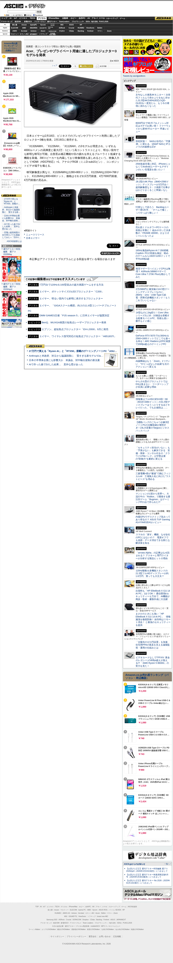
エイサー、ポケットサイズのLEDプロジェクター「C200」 (71, 291)
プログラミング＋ (101, 923)
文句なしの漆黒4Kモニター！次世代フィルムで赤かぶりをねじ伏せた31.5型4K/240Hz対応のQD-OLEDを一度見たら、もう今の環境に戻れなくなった (153, 100)
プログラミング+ (78, 21)
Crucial (71, 28)
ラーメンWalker (34, 929)
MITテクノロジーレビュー (110, 926)
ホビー (73, 18)
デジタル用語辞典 (82, 926)
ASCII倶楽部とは (14, 241)
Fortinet (90, 31)
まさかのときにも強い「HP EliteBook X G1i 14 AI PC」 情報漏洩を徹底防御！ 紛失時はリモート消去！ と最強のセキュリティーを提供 (153, 619)
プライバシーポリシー (76, 936)
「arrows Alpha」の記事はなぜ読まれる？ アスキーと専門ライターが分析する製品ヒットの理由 (153, 555)
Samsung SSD (52, 920)
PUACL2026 (103, 21)
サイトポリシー (57, 936)
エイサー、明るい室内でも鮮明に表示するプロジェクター (71, 298)
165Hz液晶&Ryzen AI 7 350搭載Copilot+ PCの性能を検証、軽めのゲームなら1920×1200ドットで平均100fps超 (153, 254)
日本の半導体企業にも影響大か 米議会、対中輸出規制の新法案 (64, 360)
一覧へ (167, 864)
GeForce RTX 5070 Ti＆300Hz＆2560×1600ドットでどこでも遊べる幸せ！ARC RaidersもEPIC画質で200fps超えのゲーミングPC (153, 339)
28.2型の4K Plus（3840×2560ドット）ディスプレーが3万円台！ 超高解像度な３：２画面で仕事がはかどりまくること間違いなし (153, 185)
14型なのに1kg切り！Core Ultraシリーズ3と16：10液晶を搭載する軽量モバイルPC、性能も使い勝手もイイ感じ (152, 316)
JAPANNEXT (33, 34)
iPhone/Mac (53, 18)
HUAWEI (81, 28)
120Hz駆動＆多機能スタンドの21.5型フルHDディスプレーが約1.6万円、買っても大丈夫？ (152, 573)
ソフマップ (43, 34)
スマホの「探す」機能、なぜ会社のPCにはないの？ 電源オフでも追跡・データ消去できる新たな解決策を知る (153, 538)
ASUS (71, 25)
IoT (15, 18)
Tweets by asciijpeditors (134, 76)
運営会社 (92, 936)
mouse (24, 25)
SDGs (88, 21)
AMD (24, 28)
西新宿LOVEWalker (78, 929)
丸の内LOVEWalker (122, 929)
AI (11, 18)
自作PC (82, 18)
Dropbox (62, 31)
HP (81, 25)
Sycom (43, 25)
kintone (34, 31)
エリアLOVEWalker (49, 929)
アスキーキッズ (6, 21)
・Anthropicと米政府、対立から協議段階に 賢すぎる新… (11, 209)
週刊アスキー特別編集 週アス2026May (11, 251)
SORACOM (77, 920)
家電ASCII (28, 21)
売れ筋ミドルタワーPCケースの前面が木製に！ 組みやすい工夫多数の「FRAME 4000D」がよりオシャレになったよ (153, 231)
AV (88, 18)
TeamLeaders (64, 21)
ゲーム (122, 18)
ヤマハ (99, 31)
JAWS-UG (66, 913)
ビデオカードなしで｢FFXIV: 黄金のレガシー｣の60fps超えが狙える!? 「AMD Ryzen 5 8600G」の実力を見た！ (153, 661)
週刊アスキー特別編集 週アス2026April (11, 286)
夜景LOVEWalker (93, 929)
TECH (32, 18)
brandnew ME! (52, 34)
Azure (43, 31)
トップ (4, 18)
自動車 (65, 18)
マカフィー (15, 34)
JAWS (14, 31)
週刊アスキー (52, 21)
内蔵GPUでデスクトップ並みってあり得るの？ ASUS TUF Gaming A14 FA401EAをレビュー (153, 519)
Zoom (109, 31)
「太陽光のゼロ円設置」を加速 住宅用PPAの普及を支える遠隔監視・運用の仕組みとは (153, 645)
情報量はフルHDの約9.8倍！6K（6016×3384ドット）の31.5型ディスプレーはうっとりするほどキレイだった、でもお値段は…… (153, 403)
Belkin (99, 28)
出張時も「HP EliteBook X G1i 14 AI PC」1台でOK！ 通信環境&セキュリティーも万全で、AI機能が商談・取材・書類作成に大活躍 (153, 595)
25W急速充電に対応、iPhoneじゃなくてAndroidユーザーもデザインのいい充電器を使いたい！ (153, 167)
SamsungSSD (50, 28)
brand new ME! (102, 916)
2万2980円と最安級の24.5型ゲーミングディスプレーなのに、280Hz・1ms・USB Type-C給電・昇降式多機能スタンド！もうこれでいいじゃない (153, 295)
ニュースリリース (35, 234)
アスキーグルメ (40, 21)
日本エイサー (33, 238)
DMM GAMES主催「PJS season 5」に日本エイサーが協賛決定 (74, 315)
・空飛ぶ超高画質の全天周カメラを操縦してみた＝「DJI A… (11, 235)
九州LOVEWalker (107, 929)
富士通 (14, 25)
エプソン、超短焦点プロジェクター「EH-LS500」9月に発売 (75, 329)
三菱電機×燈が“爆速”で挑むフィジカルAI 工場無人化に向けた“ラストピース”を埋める (153, 476)
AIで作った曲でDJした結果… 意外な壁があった (56, 364)
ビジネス (23, 18)
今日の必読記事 (57, 926)
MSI (62, 25)
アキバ (95, 18)
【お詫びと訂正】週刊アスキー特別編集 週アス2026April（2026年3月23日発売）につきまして (147, 869)
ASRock (62, 28)
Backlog (81, 31)
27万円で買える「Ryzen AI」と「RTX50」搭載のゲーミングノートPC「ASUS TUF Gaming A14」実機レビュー (91, 351)
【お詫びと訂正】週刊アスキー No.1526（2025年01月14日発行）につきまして (148, 881)
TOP (37, 907)
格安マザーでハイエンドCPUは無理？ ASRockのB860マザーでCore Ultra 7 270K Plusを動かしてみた (153, 272)
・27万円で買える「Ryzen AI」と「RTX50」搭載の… (11, 201)
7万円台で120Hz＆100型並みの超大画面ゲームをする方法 (71, 284)
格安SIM (18, 21)
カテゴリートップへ (110, 253)
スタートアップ (112, 18)
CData (71, 31)
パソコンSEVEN (52, 24)
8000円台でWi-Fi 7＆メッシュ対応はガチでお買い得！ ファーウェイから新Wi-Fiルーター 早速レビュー (153, 127)
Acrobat (24, 31)
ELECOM (14, 28)
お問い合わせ (105, 936)
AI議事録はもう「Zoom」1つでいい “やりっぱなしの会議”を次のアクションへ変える (153, 364)
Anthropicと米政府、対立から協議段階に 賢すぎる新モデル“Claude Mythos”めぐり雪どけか (80, 355)
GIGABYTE (43, 28)
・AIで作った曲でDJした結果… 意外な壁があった (11, 226)
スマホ (102, 18)
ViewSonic (90, 28)
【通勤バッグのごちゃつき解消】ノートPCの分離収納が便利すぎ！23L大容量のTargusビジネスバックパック (153, 426)
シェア (54, 65)
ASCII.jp (13, 6)
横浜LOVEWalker (63, 929)
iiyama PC (82, 910)
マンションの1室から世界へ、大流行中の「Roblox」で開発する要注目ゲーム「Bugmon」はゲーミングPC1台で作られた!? (153, 497)
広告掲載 (117, 936)
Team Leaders (88, 923)
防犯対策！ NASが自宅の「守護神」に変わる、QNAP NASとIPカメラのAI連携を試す (153, 144)
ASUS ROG (33, 28)
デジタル (35, 5)
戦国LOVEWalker (137, 929)
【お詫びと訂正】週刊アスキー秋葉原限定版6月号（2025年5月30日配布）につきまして (147, 876)
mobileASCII (95, 926)
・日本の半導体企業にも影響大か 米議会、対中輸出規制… (11, 218)
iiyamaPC (33, 25)
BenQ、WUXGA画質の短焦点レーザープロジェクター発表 (74, 322)
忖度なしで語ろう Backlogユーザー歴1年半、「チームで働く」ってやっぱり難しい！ (152, 210)
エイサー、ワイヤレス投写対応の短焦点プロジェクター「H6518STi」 (77, 336)
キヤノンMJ (24, 34)
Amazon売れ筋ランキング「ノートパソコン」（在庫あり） (11, 47)
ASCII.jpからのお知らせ (134, 864)
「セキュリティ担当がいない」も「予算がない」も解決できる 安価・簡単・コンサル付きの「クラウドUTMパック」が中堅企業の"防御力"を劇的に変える (153, 453)
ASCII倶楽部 (164, 18)
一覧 (74, 66)
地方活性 (94, 21)
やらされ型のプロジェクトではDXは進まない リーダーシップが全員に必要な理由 (152, 384)
